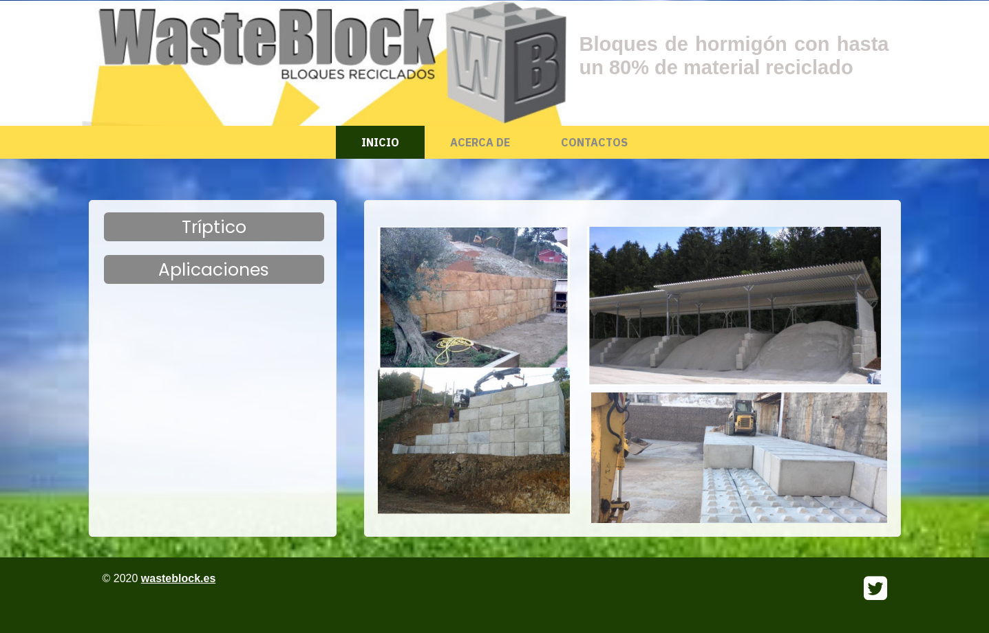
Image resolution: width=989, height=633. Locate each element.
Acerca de (480, 142)
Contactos (594, 142)
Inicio (380, 142)
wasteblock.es (178, 578)
